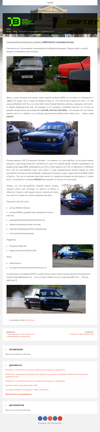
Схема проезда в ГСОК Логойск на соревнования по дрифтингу (20, 335)
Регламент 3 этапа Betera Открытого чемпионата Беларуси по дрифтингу (35, 381)
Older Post (89, 332)
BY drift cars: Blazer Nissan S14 (81, 334)
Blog (15, 31)
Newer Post (11, 332)
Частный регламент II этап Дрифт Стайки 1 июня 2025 (26, 389)
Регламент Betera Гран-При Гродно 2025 (21, 385)
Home (9, 31)
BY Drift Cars (30, 320)
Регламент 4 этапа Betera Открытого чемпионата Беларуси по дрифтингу (35, 370)
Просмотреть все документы (18, 394)
